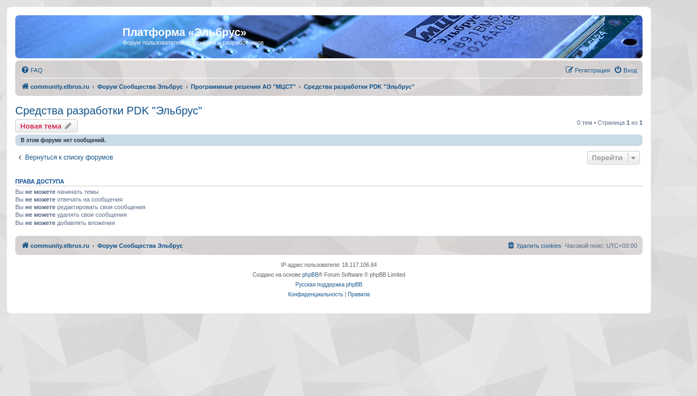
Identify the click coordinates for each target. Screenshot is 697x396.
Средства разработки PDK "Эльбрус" (108, 111)
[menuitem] (31, 70)
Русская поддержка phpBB (328, 285)
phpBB (310, 275)
